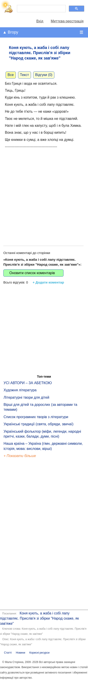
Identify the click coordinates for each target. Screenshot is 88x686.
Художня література (20, 390)
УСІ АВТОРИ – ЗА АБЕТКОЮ (28, 383)
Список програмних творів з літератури (36, 417)
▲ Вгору (10, 32)
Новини (20, 652)
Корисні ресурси (39, 652)
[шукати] (41, 9)
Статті (8, 652)
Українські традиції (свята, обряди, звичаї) (39, 424)
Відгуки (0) (43, 75)
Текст (24, 75)
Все (11, 75)
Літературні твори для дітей (26, 397)
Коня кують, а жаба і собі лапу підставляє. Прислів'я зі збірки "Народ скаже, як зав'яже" (39, 618)
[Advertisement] (42, 193)
